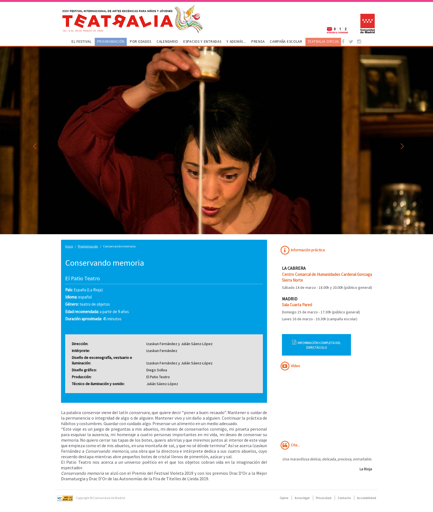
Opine (284, 498)
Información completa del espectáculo (316, 345)
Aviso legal (302, 498)
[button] (32, 140)
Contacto (344, 498)
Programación (88, 246)
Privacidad (323, 498)
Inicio (69, 246)
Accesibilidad (366, 498)
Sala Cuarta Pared (297, 304)
